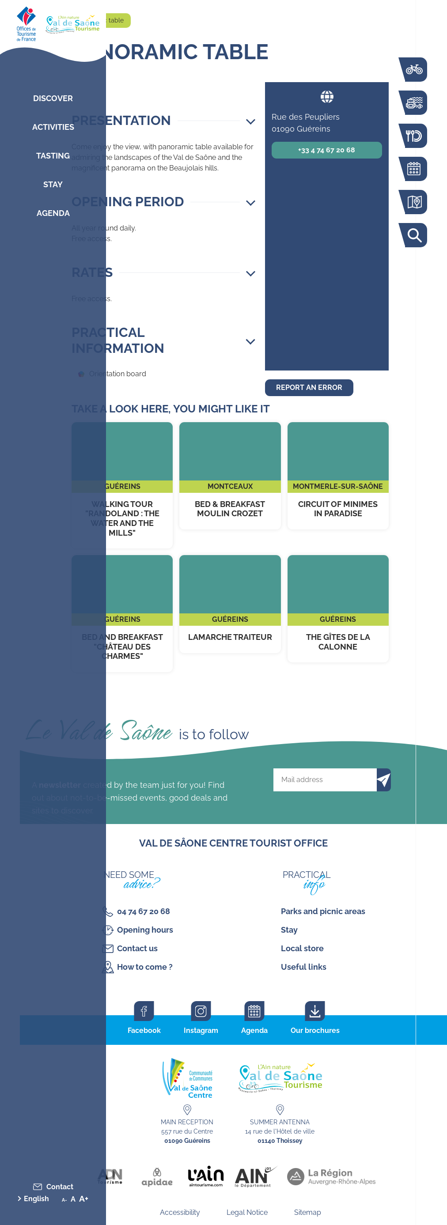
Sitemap (307, 1212)
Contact (59, 1187)
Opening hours (145, 929)
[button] (163, 120)
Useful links (303, 967)
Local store (302, 948)
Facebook (144, 1030)
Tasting (53, 155)
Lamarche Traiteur (229, 604)
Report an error (309, 387)
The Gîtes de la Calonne (338, 608)
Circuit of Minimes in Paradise (338, 475)
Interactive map (414, 202)
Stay (53, 184)
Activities (53, 127)
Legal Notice (247, 1212)
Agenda (53, 213)
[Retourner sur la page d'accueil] (53, 22)
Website (326, 96)
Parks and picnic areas (323, 911)
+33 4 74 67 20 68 (326, 150)
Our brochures (315, 1030)
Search (414, 235)
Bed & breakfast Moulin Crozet (229, 475)
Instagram (201, 1030)
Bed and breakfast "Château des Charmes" (122, 613)
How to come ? (145, 967)
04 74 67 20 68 (143, 911)
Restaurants (414, 136)
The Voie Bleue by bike (414, 69)
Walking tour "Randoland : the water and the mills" (122, 485)
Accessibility (180, 1212)
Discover (53, 98)
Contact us (137, 948)
